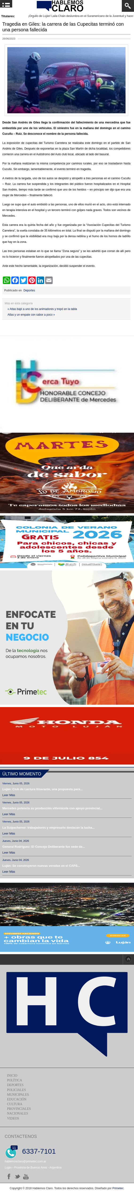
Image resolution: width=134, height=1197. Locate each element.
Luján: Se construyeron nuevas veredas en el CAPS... (41, 865)
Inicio (12, 1075)
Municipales (18, 1094)
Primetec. (118, 1188)
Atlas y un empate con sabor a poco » (31, 314)
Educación (16, 1099)
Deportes (29, 290)
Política (14, 1080)
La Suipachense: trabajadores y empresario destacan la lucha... (48, 827)
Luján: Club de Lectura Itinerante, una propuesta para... (42, 789)
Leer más (8, 795)
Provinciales (19, 1109)
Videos (13, 1118)
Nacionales (17, 1113)
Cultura (14, 1104)
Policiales (16, 1090)
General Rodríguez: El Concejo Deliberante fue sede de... (43, 846)
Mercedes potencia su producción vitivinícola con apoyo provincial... (52, 808)
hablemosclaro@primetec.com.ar (25, 1161)
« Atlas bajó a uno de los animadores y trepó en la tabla (42, 309)
